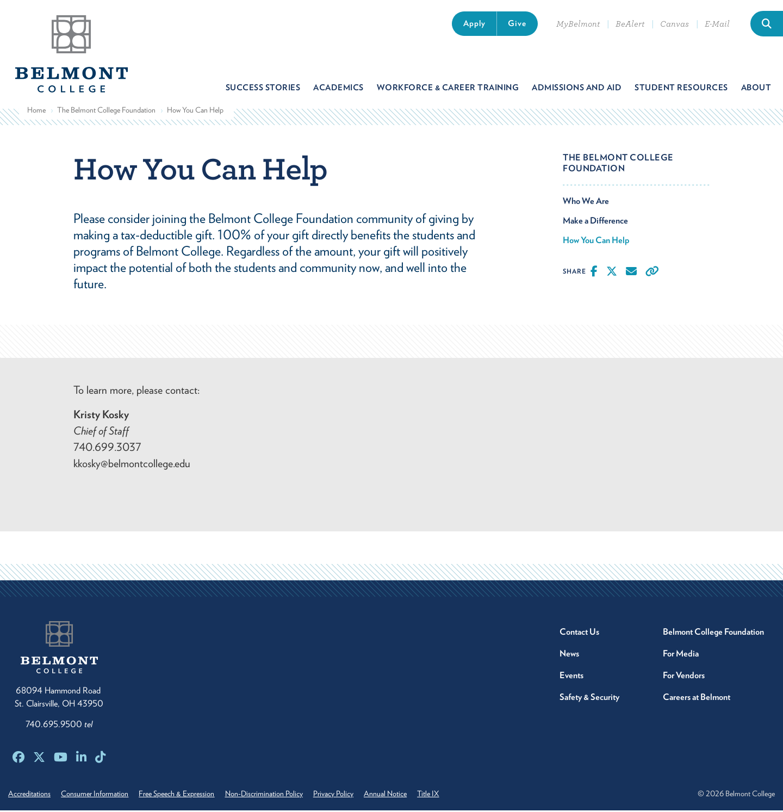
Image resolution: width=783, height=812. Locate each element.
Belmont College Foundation (713, 633)
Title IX (437, 795)
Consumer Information (96, 795)
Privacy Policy (339, 795)
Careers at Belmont (696, 698)
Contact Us (579, 633)
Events (571, 677)
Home (36, 112)
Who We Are (586, 203)
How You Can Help (596, 242)
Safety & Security (589, 698)
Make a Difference (595, 223)
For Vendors (684, 677)
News (569, 655)
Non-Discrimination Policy (268, 795)
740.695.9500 (59, 726)
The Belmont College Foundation (106, 112)
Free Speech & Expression (179, 795)
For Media (681, 655)
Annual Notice (392, 795)
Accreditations (29, 795)
